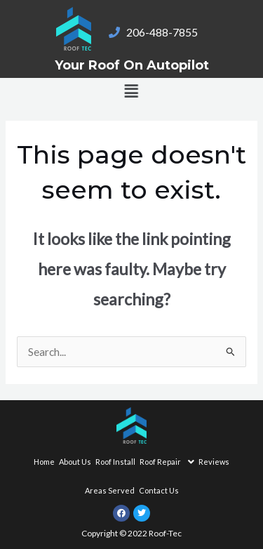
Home (44, 461)
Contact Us (159, 490)
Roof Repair (167, 462)
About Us (75, 461)
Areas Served (110, 490)
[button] (119, 91)
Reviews (213, 461)
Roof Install (115, 461)
